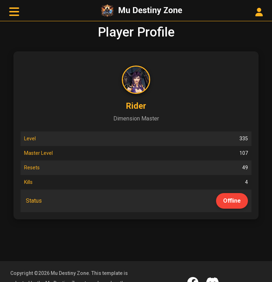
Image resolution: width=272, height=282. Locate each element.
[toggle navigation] (14, 12)
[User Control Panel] (259, 12)
